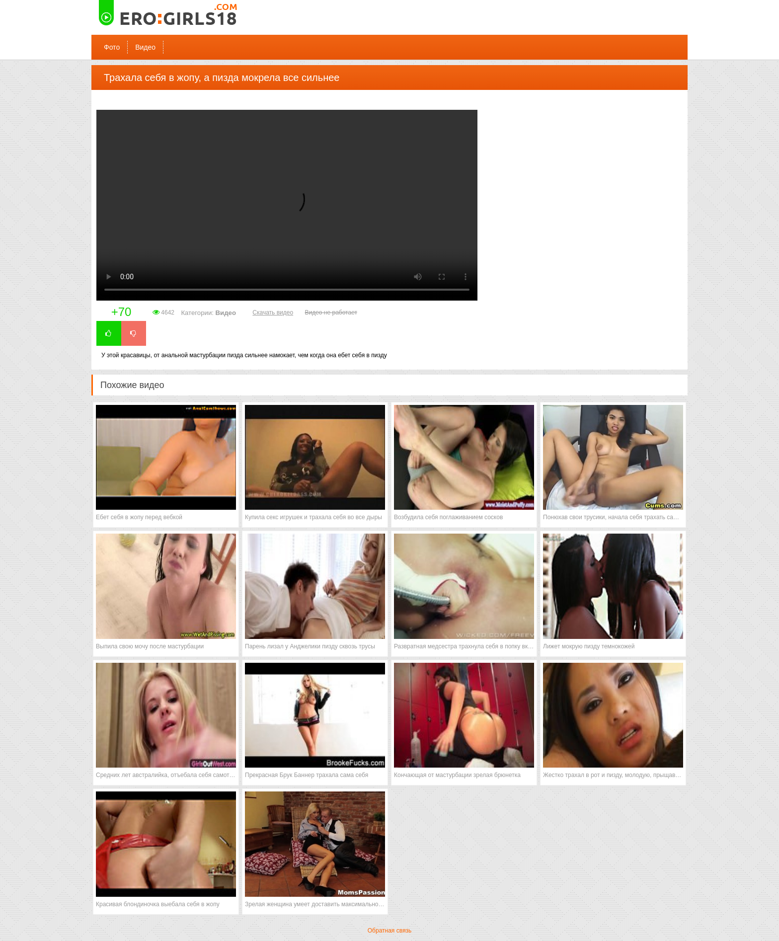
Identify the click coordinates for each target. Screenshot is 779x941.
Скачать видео (272, 312)
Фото (112, 47)
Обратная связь (389, 930)
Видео (145, 47)
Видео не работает (331, 312)
